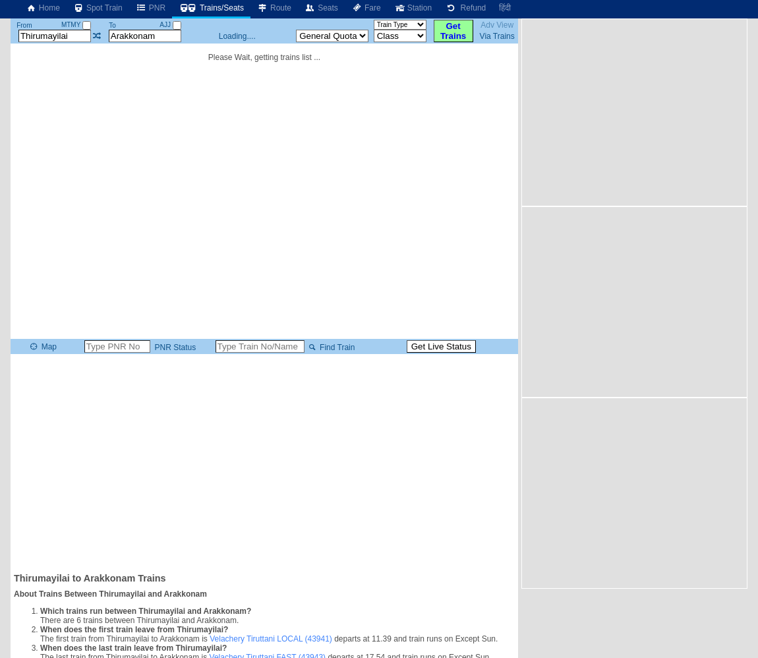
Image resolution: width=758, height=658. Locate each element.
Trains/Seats (211, 8)
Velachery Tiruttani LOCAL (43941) (271, 638)
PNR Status (174, 347)
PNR (150, 8)
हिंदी (505, 8)
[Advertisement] (264, 462)
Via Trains (497, 36)
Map (42, 346)
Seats (321, 8)
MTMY (76, 24)
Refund (465, 8)
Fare (366, 8)
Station (413, 8)
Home (43, 8)
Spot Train (98, 8)
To (112, 25)
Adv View (497, 25)
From (24, 25)
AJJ (170, 24)
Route (274, 8)
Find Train (330, 347)
